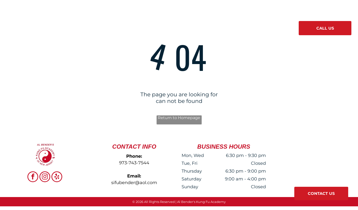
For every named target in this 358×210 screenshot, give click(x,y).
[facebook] (32, 177)
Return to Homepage (179, 117)
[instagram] (44, 177)
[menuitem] (113, 26)
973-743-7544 (134, 163)
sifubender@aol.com (134, 182)
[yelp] (56, 177)
